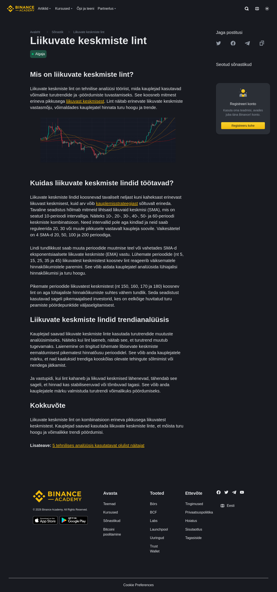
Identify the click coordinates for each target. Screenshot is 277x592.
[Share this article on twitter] (218, 43)
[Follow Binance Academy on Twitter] (226, 492)
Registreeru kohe (243, 125)
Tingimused (194, 504)
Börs (153, 504)
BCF (153, 512)
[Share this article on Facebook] (233, 43)
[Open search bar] (245, 9)
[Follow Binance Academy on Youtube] (242, 492)
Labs (154, 521)
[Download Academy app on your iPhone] (45, 521)
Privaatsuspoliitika (199, 512)
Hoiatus (191, 521)
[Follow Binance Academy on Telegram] (234, 492)
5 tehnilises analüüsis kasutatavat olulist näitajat (98, 445)
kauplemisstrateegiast (117, 203)
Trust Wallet (154, 548)
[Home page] (20, 8)
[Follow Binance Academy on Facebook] (218, 492)
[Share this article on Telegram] (247, 43)
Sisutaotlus (193, 529)
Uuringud (157, 538)
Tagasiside (193, 538)
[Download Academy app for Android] (74, 521)
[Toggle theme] (267, 8)
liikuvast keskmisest (85, 101)
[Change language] (257, 9)
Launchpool (159, 529)
